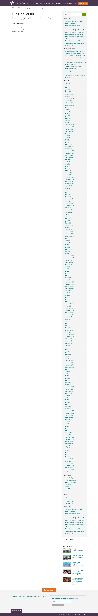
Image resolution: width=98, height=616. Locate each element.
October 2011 (69, 467)
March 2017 (68, 328)
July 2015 (67, 371)
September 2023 (69, 157)
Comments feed (69, 501)
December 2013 (69, 411)
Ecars (66, 51)
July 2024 (67, 135)
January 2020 (68, 253)
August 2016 (68, 343)
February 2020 (69, 251)
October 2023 (69, 155)
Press (20, 596)
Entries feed (68, 499)
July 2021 (67, 214)
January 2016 (68, 358)
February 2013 (69, 433)
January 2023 (68, 175)
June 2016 (67, 347)
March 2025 (68, 118)
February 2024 (69, 146)
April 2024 (68, 142)
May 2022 (67, 192)
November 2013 (69, 413)
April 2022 (68, 194)
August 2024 (68, 133)
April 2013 (68, 428)
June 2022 (67, 190)
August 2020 (68, 238)
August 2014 (68, 393)
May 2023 (67, 166)
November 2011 (69, 465)
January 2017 (68, 332)
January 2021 (68, 227)
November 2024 (69, 127)
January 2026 (68, 96)
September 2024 (69, 131)
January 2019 (68, 280)
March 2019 (68, 275)
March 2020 (68, 249)
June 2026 (67, 85)
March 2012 (68, 457)
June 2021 (67, 216)
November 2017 (69, 310)
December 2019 (69, 256)
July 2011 (67, 472)
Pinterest (16, 600)
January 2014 (68, 408)
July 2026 (67, 83)
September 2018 (69, 288)
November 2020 (69, 232)
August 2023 (68, 159)
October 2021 (69, 207)
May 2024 (67, 140)
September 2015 (69, 367)
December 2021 (69, 203)
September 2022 (69, 183)
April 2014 (68, 402)
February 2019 (69, 277)
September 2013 (69, 417)
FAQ (24, 596)
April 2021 (68, 221)
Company (14, 596)
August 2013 (68, 419)
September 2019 (69, 262)
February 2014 (69, 406)
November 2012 (69, 439)
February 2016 (69, 356)
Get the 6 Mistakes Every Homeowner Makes (65, 598)
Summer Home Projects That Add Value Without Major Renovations (77, 565)
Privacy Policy (83, 614)
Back (18, 31)
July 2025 (67, 109)
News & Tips (75, 8)
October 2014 (69, 389)
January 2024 (68, 149)
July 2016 (67, 345)
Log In (75, 3)
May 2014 (67, 400)
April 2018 (68, 299)
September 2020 (69, 236)
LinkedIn (18, 600)
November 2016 (69, 336)
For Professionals (67, 3)
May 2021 (67, 218)
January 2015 (68, 384)
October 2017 (69, 312)
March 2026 (68, 92)
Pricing (48, 3)
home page (22, 29)
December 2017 (69, 308)
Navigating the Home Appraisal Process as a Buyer (78, 550)
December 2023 (69, 151)
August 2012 (68, 446)
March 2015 (68, 380)
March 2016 (68, 354)
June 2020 (67, 242)
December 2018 (69, 282)
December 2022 (69, 177)
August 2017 (68, 317)
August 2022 (68, 186)
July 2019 (67, 266)
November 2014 (69, 387)
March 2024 (68, 144)
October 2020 (69, 234)
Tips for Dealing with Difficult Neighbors (77, 556)
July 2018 (67, 293)
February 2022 (69, 199)
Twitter (14, 600)
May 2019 (67, 271)
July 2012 (67, 448)
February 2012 (69, 459)
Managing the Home (29, 8)
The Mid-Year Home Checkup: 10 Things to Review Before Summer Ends (74, 37)
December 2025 (69, 98)
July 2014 (67, 395)
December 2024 (69, 124)
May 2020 (67, 245)
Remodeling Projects (42, 8)
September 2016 (69, 341)
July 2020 (67, 240)
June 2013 (67, 424)
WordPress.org (69, 503)
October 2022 (69, 181)
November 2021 (69, 205)
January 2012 (68, 461)
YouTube (20, 600)
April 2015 (68, 378)
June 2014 (67, 398)
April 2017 (68, 325)
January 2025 (68, 122)
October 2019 (69, 260)
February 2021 (69, 225)
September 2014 (69, 391)
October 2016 (69, 339)
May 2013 (67, 426)
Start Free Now (83, 3)
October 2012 (69, 441)
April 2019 (68, 273)
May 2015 (67, 376)
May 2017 (67, 323)
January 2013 (68, 435)
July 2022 (67, 188)
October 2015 (69, 365)
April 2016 (68, 352)
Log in (66, 497)
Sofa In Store (68, 55)
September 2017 (69, 315)
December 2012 (69, 437)
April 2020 (68, 247)
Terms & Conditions (75, 614)
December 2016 (69, 334)
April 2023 (68, 168)
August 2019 (68, 264)
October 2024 (69, 129)
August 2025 (68, 107)
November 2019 (69, 258)
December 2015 (69, 360)
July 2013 (67, 422)
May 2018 (67, 297)
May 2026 (67, 87)
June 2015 (67, 374)
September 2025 (69, 105)
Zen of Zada (16, 8)
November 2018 (69, 284)
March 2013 (68, 430)
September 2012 (69, 443)
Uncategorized (69, 491)
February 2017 (69, 330)
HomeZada (68, 62)
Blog (53, 3)
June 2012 (67, 450)
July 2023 (67, 162)
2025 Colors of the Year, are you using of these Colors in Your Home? (75, 58)
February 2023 (69, 173)
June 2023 (67, 164)
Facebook (12, 600)
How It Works (39, 3)
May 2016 (67, 350)
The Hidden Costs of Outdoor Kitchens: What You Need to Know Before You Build (74, 43)
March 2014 (68, 404)
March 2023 (68, 170)
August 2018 (68, 291)
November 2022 (69, 179)
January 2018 (68, 306)
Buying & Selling (65, 8)
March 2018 (68, 301)
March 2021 (68, 223)
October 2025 (69, 103)
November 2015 (69, 363)
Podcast (58, 3)
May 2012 (67, 452)
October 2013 (69, 415)
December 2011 (69, 463)
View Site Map (16, 610)
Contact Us (38, 596)
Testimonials (30, 596)
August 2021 (68, 212)
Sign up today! (49, 590)
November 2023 (69, 153)
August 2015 (68, 369)
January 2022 (68, 201)
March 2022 (68, 197)
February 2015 (69, 382)
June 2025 (67, 111)
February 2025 (69, 120)
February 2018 (69, 304)
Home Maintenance (54, 8)
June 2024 (67, 138)
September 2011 (69, 470)
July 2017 (67, 319)
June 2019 (67, 269)
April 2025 (68, 116)
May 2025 (67, 114)
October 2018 (69, 286)
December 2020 (69, 229)
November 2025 (69, 100)
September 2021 (69, 210)
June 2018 (67, 295)
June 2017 (67, 321)
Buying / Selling (69, 478)
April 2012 (68, 454)
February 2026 (69, 94)
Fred (66, 66)
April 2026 (68, 90)
